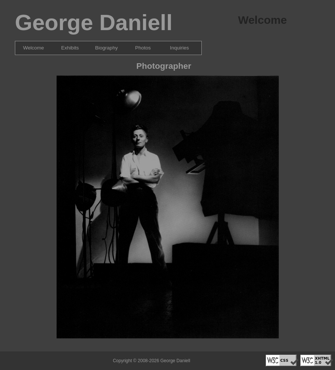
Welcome (33, 48)
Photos (143, 48)
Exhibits (70, 48)
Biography (106, 48)
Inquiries (179, 48)
